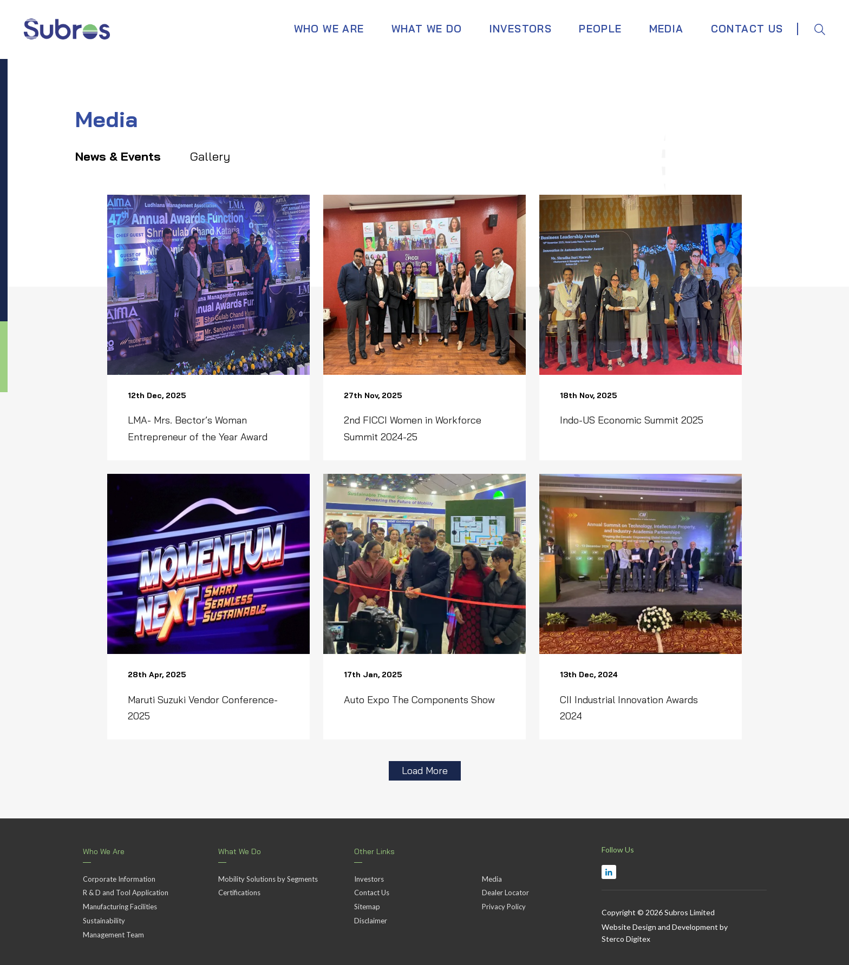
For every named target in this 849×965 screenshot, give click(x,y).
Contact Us (371, 891)
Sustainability (104, 918)
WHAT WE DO (426, 24)
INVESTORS (520, 24)
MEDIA (666, 24)
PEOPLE (600, 24)
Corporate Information (119, 877)
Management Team (113, 932)
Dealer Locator (505, 891)
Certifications (239, 891)
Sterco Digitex (626, 937)
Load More (425, 768)
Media (492, 877)
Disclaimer (370, 918)
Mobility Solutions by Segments (268, 877)
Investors (369, 877)
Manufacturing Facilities (120, 904)
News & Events (124, 155)
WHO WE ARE (329, 24)
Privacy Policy (504, 904)
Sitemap (367, 904)
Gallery (217, 155)
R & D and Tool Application (125, 891)
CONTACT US (747, 24)
